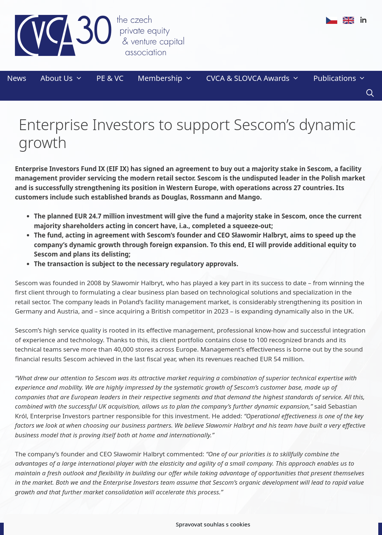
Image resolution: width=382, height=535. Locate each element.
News (16, 78)
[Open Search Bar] (370, 93)
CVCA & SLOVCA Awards (256, 78)
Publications (343, 78)
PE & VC (110, 78)
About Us (64, 78)
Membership (168, 78)
